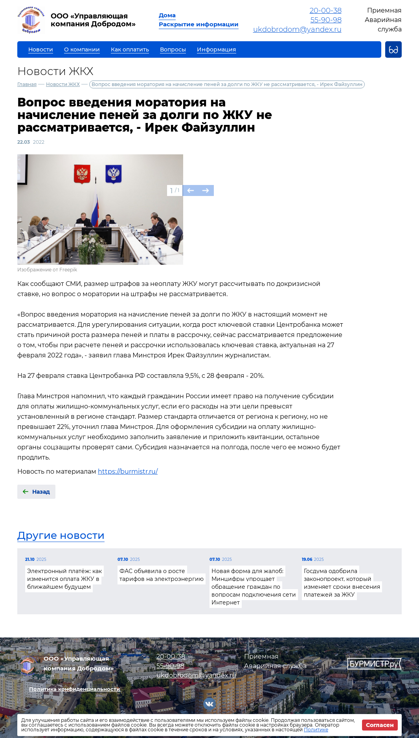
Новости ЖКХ (63, 84)
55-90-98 (326, 20)
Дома (167, 15)
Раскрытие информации (199, 24)
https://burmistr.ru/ (128, 471)
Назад (41, 491)
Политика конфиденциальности (74, 689)
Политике (316, 730)
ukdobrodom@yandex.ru (297, 29)
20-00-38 (326, 10)
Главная (27, 84)
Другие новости (61, 535)
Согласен (380, 725)
